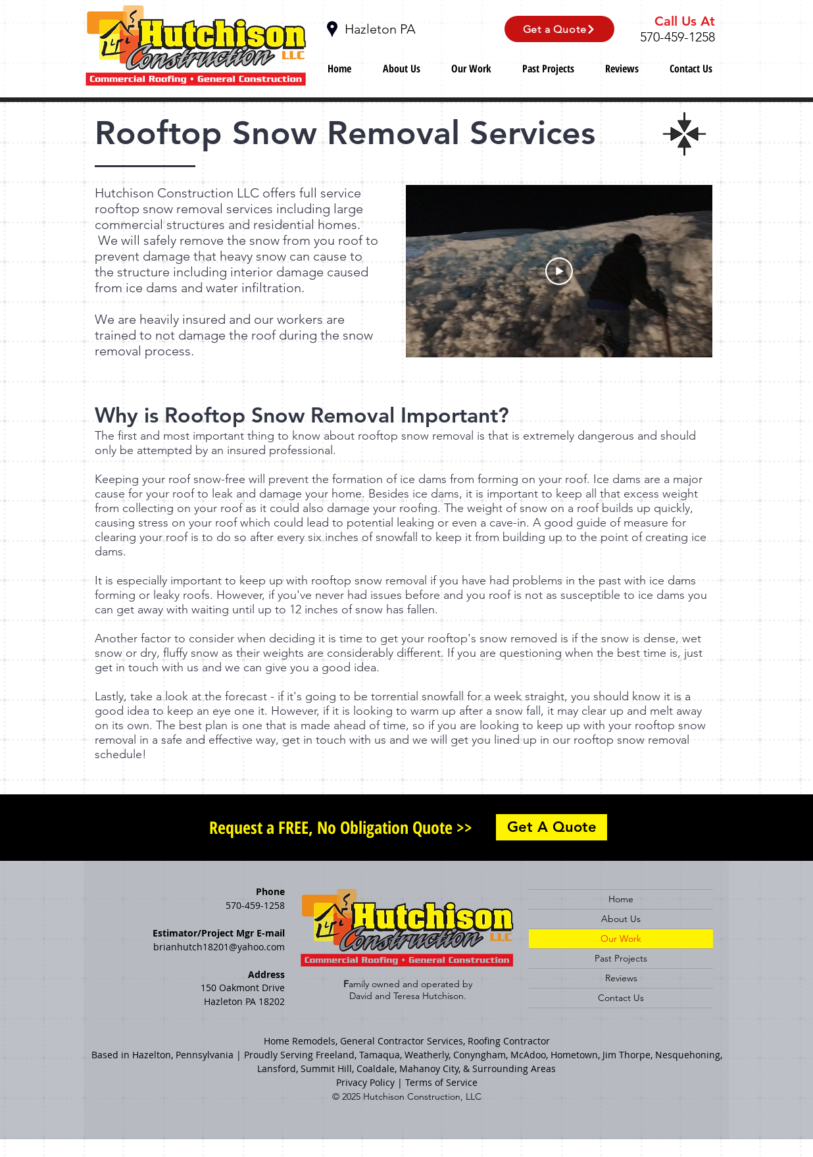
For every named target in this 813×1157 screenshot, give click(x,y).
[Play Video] (559, 271)
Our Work (621, 938)
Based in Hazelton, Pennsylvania (162, 1054)
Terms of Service (441, 1082)
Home (620, 899)
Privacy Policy (365, 1082)
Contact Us (621, 998)
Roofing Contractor (509, 1041)
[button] (470, 67)
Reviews (621, 978)
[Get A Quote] (551, 827)
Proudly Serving (278, 1054)
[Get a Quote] (559, 29)
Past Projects (621, 958)
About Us (621, 919)
